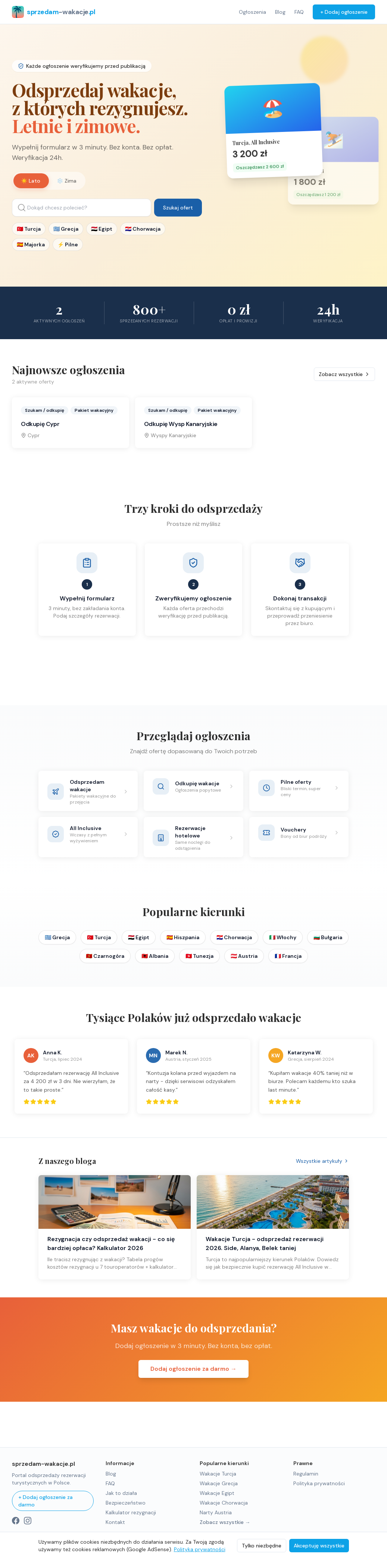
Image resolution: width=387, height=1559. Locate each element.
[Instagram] (27, 1520)
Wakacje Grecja (219, 1483)
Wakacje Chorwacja (224, 1502)
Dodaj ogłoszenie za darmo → (193, 1378)
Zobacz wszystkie (344, 383)
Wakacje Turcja (218, 1473)
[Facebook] (15, 1520)
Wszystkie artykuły (322, 1170)
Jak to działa (121, 1493)
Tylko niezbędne (261, 1545)
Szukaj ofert (178, 207)
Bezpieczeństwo (126, 1502)
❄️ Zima (67, 180)
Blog (280, 12)
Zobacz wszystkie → (225, 1522)
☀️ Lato (30, 180)
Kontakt (115, 1522)
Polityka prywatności (319, 1483)
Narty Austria (216, 1512)
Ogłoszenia (252, 12)
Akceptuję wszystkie (319, 1545)
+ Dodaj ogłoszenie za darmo (45, 1501)
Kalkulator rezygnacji (131, 1512)
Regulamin (305, 1473)
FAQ (299, 12)
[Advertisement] (193, 685)
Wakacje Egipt (217, 1493)
